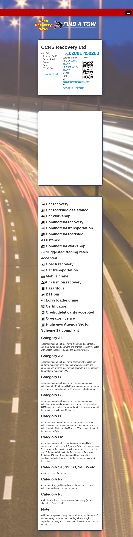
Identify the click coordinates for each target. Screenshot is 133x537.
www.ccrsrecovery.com (73, 88)
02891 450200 (82, 53)
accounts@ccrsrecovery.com (76, 82)
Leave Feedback (50, 74)
